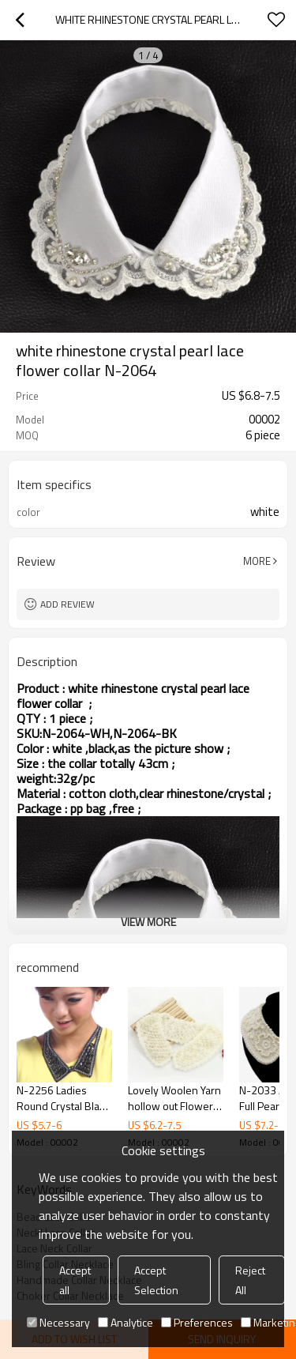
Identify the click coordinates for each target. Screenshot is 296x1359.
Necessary (58, 1322)
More (257, 561)
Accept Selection (156, 1280)
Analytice (125, 1322)
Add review (67, 604)
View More (148, 921)
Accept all (75, 1280)
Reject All (250, 1280)
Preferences (197, 1322)
